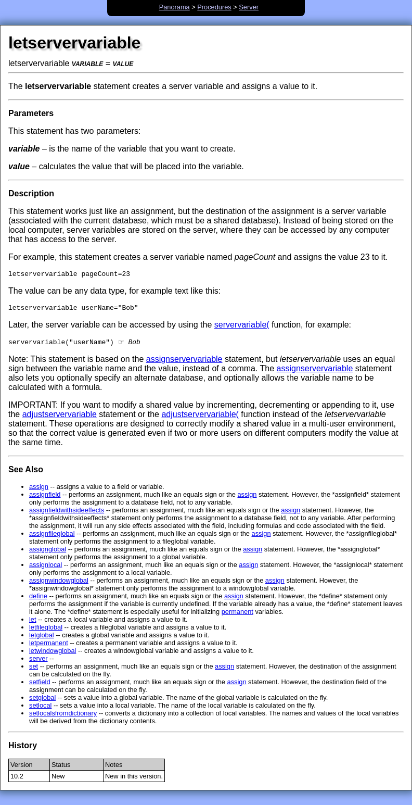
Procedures (214, 7)
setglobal (42, 702)
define (38, 600)
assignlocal (45, 569)
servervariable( (241, 327)
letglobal (41, 639)
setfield (39, 686)
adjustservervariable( (200, 418)
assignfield (44, 498)
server (38, 662)
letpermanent (48, 647)
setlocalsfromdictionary (63, 717)
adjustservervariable (59, 418)
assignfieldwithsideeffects (66, 514)
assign (38, 491)
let (32, 623)
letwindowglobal (52, 655)
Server (249, 7)
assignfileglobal (52, 538)
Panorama (174, 7)
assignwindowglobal (58, 584)
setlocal (40, 709)
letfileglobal (45, 631)
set (33, 670)
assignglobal (47, 553)
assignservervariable (184, 363)
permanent (237, 616)
